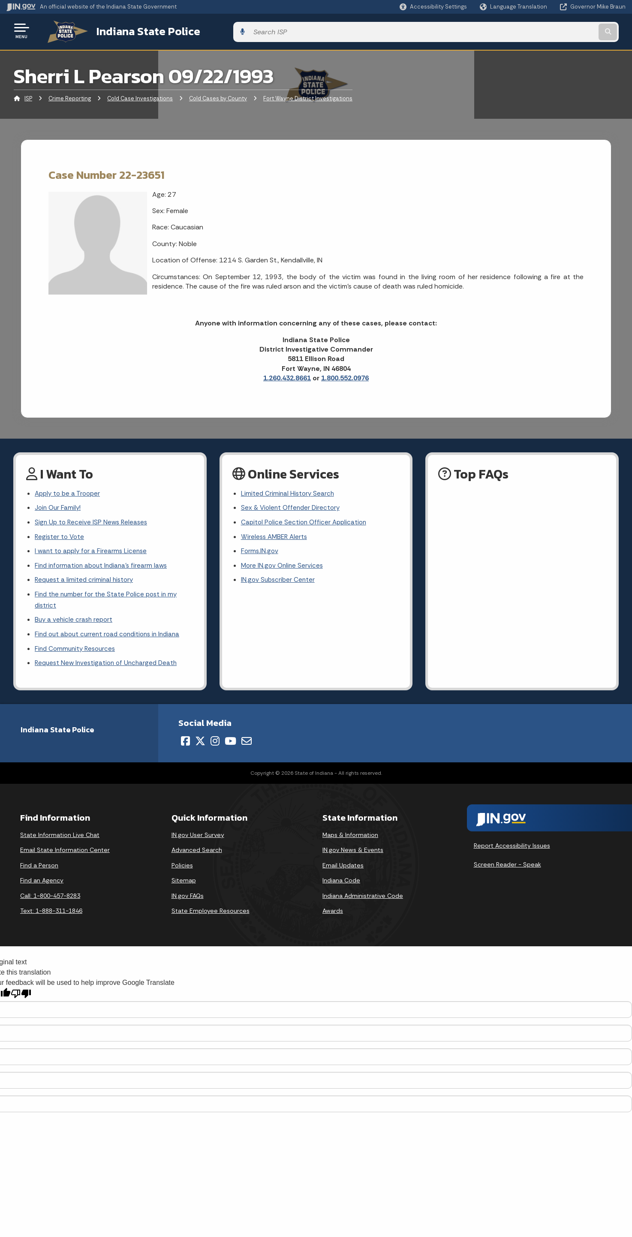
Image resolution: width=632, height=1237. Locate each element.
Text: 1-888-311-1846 (51, 917)
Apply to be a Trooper (69, 491)
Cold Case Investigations (140, 96)
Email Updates (343, 872)
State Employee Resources (211, 917)
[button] (433, 7)
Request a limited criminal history (86, 582)
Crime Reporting (69, 96)
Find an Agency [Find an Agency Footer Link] (41, 887)
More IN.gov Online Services (283, 567)
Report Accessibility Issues (512, 852)
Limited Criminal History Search (289, 491)
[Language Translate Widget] (514, 7)
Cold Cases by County (218, 96)
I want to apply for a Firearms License (93, 552)
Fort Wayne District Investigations (307, 96)
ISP (28, 96)
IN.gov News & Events (352, 856)
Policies (182, 872)
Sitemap (184, 887)
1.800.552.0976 (345, 375)
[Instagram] (215, 747)
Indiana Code (341, 887)
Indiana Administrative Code (362, 902)
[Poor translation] (21, 1000)
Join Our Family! (59, 507)
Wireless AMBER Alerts (275, 537)
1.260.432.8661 (287, 375)
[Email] (246, 747)
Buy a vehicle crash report (75, 624)
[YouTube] (230, 747)
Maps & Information (350, 841)
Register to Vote (60, 537)
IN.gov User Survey (198, 841)
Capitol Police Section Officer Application (306, 522)
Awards (332, 917)
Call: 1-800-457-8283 (50, 902)
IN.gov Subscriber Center (279, 582)
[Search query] (554, 30)
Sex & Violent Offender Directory (292, 507)
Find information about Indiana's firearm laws (104, 567)
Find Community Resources (77, 654)
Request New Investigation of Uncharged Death (109, 669)
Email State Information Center (65, 856)
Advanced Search (197, 856)
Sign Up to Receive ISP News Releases (93, 522)
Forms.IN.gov (260, 552)
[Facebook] (185, 747)
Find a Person (39, 872)
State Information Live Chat (59, 841)
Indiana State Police (137, 30)
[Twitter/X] (200, 747)
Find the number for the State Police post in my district (109, 603)
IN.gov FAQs (188, 902)
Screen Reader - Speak (507, 871)
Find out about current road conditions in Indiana (111, 639)
